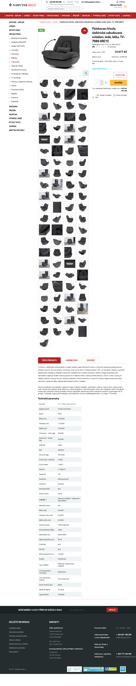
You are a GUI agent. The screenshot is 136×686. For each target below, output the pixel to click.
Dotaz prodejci (120, 95)
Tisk (95, 97)
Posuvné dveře (17, 89)
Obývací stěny (17, 66)
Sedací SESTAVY (18, 46)
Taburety (15, 62)
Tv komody (16, 77)
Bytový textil (114, 15)
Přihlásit (120, 2)
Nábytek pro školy (17, 130)
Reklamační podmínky (17, 648)
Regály (14, 93)
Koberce (14, 97)
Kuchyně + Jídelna (13, 15)
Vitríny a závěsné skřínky (21, 81)
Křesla (14, 58)
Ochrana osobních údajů (18, 636)
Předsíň (76, 15)
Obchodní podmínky (16, 632)
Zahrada (126, 15)
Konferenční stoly (18, 70)
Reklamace (13, 652)
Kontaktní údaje (15, 628)
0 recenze (112, 47)
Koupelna (86, 15)
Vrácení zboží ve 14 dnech (18, 644)
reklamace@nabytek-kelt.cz (126, 657)
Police (13, 85)
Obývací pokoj (53, 15)
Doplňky (14, 101)
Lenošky (14, 50)
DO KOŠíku (118, 83)
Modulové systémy (19, 38)
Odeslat (112, 610)
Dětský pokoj (38, 15)
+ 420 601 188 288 (55, 2)
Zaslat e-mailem (104, 95)
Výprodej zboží (99, 15)
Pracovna (66, 15)
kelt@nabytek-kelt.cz (92, 2)
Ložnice (27, 15)
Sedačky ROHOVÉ (18, 42)
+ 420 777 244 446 (123, 654)
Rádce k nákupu (15, 640)
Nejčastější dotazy (100, 69)
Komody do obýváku (19, 74)
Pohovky (15, 54)
